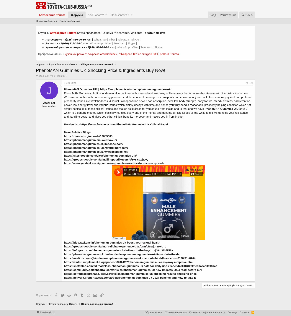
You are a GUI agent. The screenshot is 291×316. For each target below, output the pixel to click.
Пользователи (120, 15)
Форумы (77, 15)
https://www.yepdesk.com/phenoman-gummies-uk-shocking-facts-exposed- (114, 163)
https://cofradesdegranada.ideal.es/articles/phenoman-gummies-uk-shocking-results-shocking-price (130, 273)
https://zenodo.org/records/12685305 (88, 136)
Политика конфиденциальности (207, 312)
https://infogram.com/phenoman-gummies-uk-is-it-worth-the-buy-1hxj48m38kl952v (118, 250)
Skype (135, 39)
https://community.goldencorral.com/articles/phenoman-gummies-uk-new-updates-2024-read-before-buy (133, 269)
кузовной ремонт (75, 54)
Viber (112, 39)
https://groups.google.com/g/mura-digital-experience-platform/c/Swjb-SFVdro (115, 246)
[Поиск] (247, 15)
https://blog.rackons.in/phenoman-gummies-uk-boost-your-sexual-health (112, 242)
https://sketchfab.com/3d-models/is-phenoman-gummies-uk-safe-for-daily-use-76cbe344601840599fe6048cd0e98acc (140, 266)
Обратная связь (154, 312)
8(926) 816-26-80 (75, 39)
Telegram (123, 39)
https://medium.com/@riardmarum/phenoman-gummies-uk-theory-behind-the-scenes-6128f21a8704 (129, 258)
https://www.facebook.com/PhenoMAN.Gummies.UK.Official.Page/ (124, 124)
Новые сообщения (46, 21)
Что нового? (96, 15)
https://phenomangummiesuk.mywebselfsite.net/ (96, 151)
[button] (106, 15)
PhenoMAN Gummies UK (80, 89)
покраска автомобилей (102, 54)
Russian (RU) (45, 312)
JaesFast (44, 75)
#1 (252, 83)
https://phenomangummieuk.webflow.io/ (90, 140)
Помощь (232, 312)
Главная (244, 312)
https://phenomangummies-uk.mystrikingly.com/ (96, 147)
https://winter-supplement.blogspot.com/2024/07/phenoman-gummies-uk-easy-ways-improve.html (128, 262)
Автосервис (53, 39)
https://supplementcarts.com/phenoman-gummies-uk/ (135, 89)
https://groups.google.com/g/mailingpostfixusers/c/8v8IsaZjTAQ (106, 159)
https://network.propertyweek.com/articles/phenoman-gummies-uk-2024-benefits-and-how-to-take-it (130, 277)
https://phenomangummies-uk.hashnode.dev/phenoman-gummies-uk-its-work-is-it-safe (121, 254)
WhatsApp (100, 39)
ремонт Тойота (169, 54)
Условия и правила (176, 312)
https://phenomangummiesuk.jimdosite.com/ (93, 143)
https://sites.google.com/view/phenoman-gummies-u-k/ (100, 155)
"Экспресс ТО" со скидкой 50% (138, 54)
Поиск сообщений (70, 21)
